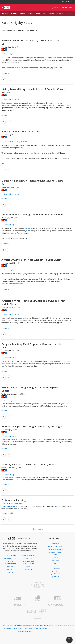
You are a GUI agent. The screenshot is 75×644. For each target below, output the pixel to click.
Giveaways (10, 569)
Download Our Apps (28, 555)
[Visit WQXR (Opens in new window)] (19, 605)
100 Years (30, 13)
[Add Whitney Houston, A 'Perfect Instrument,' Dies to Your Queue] (9, 490)
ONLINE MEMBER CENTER (55, 549)
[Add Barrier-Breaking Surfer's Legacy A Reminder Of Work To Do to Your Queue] (9, 79)
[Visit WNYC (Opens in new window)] (17, 598)
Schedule (22, 13)
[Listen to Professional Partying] (3, 519)
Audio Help (28, 566)
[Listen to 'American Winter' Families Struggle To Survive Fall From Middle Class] (3, 334)
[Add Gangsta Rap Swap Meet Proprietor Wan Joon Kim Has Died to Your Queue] (9, 377)
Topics (44, 13)
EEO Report (46, 628)
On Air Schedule (10, 555)
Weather (10, 572)
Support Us (60, 13)
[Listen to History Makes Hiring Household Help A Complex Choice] (3, 122)
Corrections (6, 628)
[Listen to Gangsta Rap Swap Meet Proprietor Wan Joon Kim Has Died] (3, 377)
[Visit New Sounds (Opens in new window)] (56, 605)
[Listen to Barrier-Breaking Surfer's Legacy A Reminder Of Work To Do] (3, 79)
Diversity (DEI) (55, 560)
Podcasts (28, 558)
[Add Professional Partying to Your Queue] (9, 519)
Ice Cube (57, 361)
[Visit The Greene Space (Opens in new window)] (56, 611)
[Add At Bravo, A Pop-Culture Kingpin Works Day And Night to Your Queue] (9, 454)
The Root (57, 506)
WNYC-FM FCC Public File (33, 628)
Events (10, 561)
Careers (55, 557)
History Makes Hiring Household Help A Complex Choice (33, 89)
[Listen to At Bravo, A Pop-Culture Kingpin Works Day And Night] (3, 454)
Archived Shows (28, 561)
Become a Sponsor (55, 552)
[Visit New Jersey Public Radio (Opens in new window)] (19, 611)
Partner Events (10, 564)
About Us (55, 544)
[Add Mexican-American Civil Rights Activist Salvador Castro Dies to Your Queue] (9, 205)
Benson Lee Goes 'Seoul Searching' (21, 131)
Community (10, 566)
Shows (38, 13)
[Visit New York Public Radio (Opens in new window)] (37, 585)
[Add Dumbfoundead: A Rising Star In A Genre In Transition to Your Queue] (9, 250)
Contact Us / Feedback (55, 546)
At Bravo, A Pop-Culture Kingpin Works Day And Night (31, 426)
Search (69, 13)
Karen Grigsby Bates (11, 54)
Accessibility (46, 625)
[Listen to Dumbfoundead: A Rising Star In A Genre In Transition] (3, 250)
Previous (37, 529)
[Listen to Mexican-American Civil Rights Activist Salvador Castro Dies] (3, 205)
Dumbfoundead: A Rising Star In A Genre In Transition (32, 214)
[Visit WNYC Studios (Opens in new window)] (58, 598)
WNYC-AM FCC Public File (26, 631)
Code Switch (28, 228)
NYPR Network (68, 2)
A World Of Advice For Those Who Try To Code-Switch (31, 259)
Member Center (67, 8)
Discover (51, 13)
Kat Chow (7, 141)
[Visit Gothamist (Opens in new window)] (37, 598)
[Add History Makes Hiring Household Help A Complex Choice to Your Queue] (9, 122)
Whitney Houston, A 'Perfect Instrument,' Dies (27, 464)
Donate (56, 7)
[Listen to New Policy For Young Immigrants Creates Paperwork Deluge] (3, 416)
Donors (55, 554)
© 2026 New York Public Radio (12, 625)
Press (55, 563)
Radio (6, 13)
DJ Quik (63, 361)
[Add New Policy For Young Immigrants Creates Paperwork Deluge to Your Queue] (9, 416)
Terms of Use (27, 625)
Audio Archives (28, 564)
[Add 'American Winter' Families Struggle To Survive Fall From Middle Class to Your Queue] (9, 334)
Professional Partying (13, 500)
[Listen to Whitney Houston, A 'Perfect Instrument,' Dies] (3, 490)
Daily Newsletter (10, 558)
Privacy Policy (37, 625)
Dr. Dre (50, 361)
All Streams (14, 13)
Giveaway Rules (18, 628)
